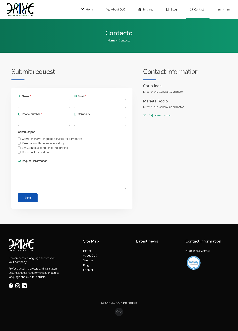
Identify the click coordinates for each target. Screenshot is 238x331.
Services (145, 9)
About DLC (115, 9)
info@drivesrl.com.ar (157, 115)
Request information (32, 161)
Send (28, 198)
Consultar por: (26, 132)
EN (228, 9)
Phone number (30, 114)
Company (82, 114)
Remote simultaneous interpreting (43, 143)
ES (219, 9)
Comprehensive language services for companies (52, 138)
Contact (196, 9)
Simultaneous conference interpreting (45, 147)
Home (87, 9)
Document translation (35, 152)
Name (24, 96)
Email (80, 96)
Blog (171, 9)
